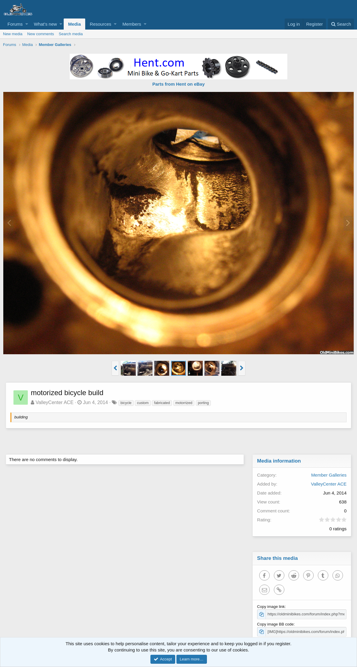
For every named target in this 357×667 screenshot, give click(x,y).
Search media (71, 34)
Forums (15, 24)
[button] (27, 24)
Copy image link (271, 606)
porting (203, 403)
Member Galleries (328, 474)
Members (131, 24)
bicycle (126, 403)
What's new (45, 24)
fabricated (162, 403)
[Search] (341, 24)
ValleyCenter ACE (55, 402)
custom (143, 403)
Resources (100, 24)
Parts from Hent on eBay (178, 84)
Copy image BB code (275, 624)
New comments (40, 34)
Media (74, 24)
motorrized (184, 403)
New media (12, 34)
